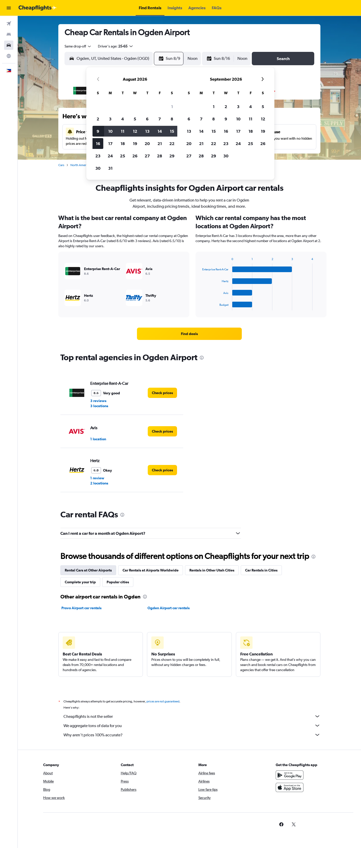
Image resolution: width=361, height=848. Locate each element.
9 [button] (98, 131)
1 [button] (172, 106)
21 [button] (160, 143)
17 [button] (110, 143)
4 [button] (122, 119)
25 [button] (122, 156)
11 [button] (122, 131)
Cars (61, 165)
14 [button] (160, 131)
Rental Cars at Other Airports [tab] (88, 570)
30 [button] (97, 168)
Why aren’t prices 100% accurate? (191, 735)
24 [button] (110, 156)
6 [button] (147, 119)
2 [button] (98, 119)
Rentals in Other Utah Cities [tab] (211, 570)
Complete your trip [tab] (80, 582)
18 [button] (123, 143)
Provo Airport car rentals (81, 608)
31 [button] (110, 168)
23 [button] (97, 156)
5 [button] (135, 119)
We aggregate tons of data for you (191, 725)
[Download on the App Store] (289, 787)
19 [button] (135, 143)
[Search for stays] (8, 34)
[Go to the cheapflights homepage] (37, 8)
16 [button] (98, 143)
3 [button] (110, 119)
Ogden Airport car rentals (168, 608)
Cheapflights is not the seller (191, 716)
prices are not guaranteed (162, 701)
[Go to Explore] (8, 56)
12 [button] (135, 131)
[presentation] (201, 357)
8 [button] (172, 119)
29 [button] (171, 156)
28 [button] (159, 156)
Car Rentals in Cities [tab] (261, 570)
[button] (8, 8)
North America (80, 165)
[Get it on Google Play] (289, 775)
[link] (189, 334)
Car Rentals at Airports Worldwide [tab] (151, 570)
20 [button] (147, 143)
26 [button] (134, 156)
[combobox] (78, 46)
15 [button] (172, 131)
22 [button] (171, 143)
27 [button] (147, 156)
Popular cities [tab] (118, 582)
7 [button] (159, 119)
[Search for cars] (8, 45)
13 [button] (147, 131)
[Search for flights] (8, 23)
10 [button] (110, 131)
